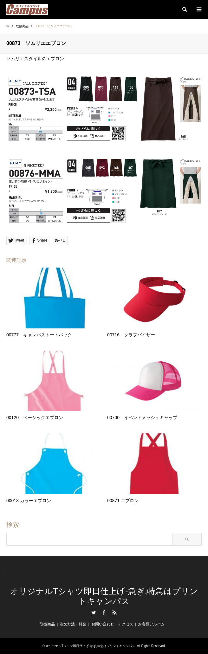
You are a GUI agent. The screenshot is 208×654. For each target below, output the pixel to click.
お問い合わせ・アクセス (112, 624)
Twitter (93, 612)
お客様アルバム (151, 624)
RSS (114, 612)
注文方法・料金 (73, 624)
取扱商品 (22, 26)
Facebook (104, 612)
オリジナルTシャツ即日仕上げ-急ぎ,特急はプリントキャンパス (104, 596)
